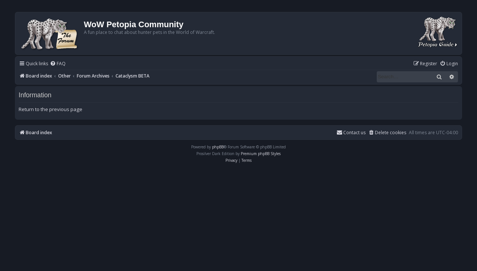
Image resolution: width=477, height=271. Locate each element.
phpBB (218, 146)
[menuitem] (58, 64)
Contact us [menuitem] (351, 132)
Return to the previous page (50, 109)
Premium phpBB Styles (261, 153)
